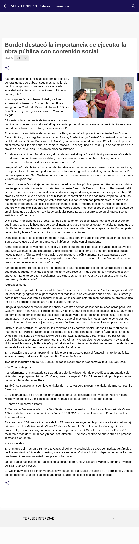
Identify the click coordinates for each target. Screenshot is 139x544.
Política (21, 58)
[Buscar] (133, 6)
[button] (7, 68)
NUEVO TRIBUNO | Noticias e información (40, 6)
